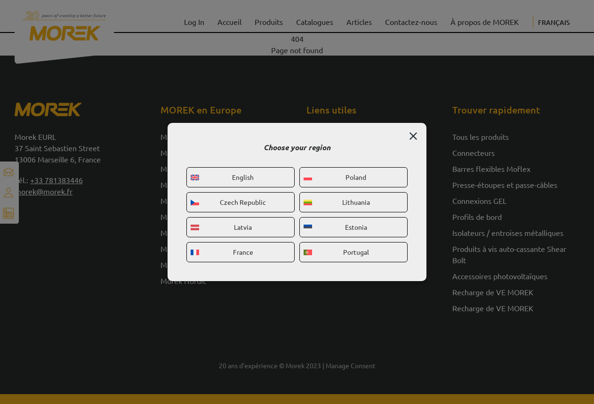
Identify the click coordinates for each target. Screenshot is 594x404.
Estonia (335, 227)
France (222, 252)
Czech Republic (228, 202)
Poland (335, 177)
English (222, 177)
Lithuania (337, 202)
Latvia (221, 227)
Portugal (336, 252)
